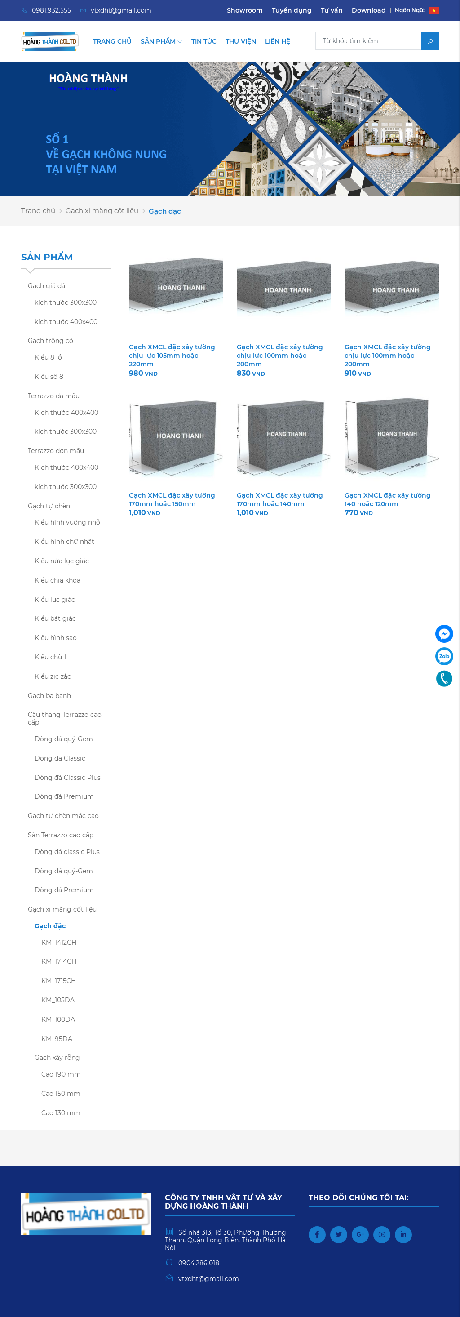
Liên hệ (277, 41)
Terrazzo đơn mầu (56, 451)
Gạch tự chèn (49, 506)
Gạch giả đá (46, 286)
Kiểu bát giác (55, 618)
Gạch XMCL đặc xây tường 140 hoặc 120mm (388, 499)
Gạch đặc (50, 926)
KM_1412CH (58, 943)
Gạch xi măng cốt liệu (102, 210)
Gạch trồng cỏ (50, 341)
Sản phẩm (161, 41)
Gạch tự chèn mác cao (63, 816)
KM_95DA (56, 1039)
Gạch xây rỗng (57, 1058)
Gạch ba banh (49, 696)
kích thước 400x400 (66, 322)
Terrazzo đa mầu (54, 396)
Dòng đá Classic (60, 758)
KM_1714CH (58, 961)
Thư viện (241, 41)
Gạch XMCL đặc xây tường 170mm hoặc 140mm (280, 499)
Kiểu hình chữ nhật (64, 542)
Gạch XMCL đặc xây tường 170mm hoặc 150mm (172, 499)
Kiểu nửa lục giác (62, 561)
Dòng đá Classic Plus (68, 778)
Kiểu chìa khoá (57, 580)
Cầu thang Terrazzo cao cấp (65, 718)
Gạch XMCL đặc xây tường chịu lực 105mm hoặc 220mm (172, 355)
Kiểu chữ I (50, 657)
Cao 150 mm (60, 1094)
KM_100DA (58, 1019)
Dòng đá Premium (64, 796)
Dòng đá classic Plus (67, 852)
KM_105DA (58, 1000)
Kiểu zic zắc (53, 676)
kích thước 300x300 (66, 302)
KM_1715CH (58, 981)
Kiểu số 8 (49, 377)
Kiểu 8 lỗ (48, 357)
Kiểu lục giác (55, 600)
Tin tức (204, 41)
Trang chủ (112, 41)
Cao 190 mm (61, 1074)
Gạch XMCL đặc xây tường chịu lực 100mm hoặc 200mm (280, 355)
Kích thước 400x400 (66, 413)
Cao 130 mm (60, 1113)
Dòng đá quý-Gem (64, 739)
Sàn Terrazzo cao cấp (60, 835)
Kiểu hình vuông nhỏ (67, 522)
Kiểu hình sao (56, 638)
